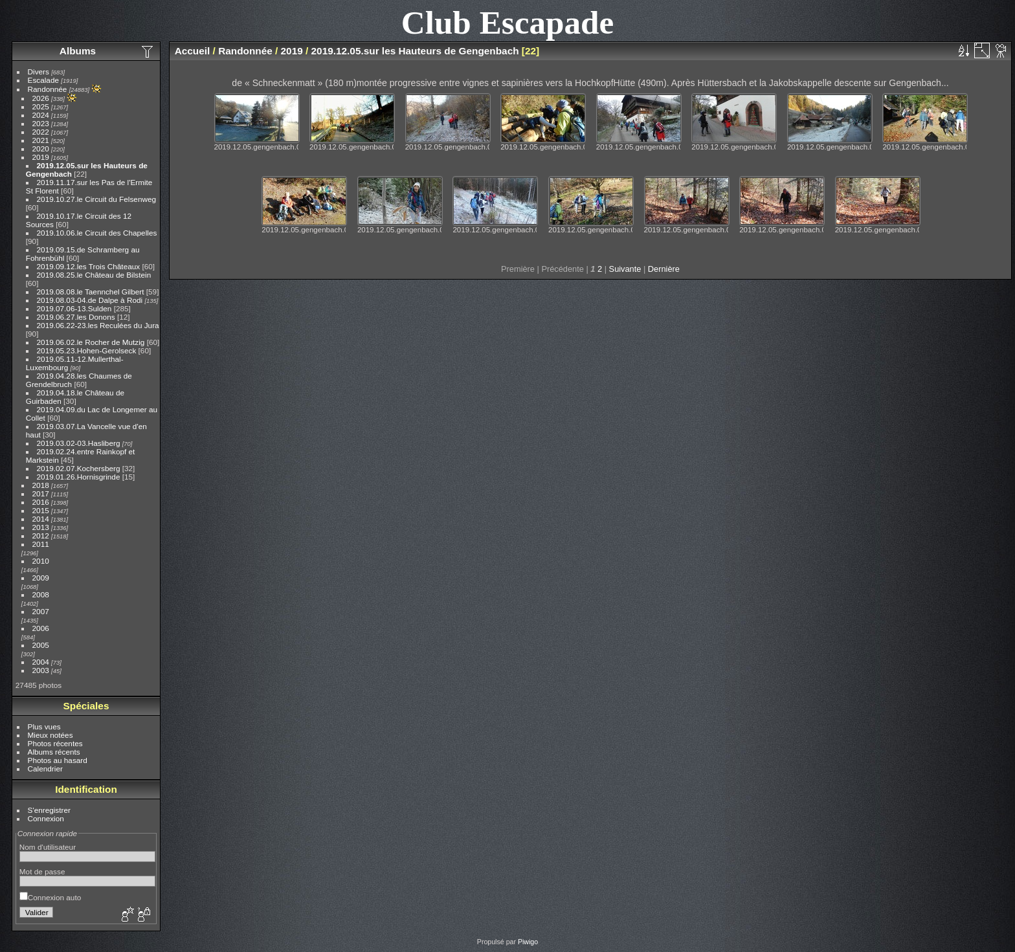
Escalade (43, 80)
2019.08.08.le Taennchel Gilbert (90, 291)
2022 (40, 131)
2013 (40, 527)
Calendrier (45, 768)
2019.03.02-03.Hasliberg (78, 443)
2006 (40, 628)
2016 (40, 502)
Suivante (625, 269)
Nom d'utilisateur (47, 847)
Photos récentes (55, 743)
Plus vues (44, 726)
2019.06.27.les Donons (76, 317)
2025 (40, 106)
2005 (40, 645)
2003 (40, 670)
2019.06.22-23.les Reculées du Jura (98, 325)
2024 (40, 115)
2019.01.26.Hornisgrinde (78, 476)
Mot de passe (42, 871)
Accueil (192, 50)
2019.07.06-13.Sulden (74, 308)
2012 (40, 535)
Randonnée (47, 89)
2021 (40, 140)
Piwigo (528, 942)
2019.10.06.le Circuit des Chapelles (97, 232)
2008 (40, 594)
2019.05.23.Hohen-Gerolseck (87, 350)
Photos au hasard (57, 760)
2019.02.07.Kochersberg (78, 468)
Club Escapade (507, 22)
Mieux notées (50, 735)
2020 (40, 148)
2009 (40, 577)
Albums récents (54, 751)
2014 (40, 519)
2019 (40, 157)
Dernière (664, 269)
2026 (40, 98)
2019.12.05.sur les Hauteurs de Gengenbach (415, 50)
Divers (38, 71)
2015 (40, 510)
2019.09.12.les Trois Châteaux (88, 266)
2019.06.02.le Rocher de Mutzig (91, 342)
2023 (40, 123)
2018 (40, 485)
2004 (40, 662)
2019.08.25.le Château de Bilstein (94, 275)
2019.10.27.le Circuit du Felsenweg (96, 199)
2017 (40, 493)
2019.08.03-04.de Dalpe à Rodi (90, 300)
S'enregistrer (49, 810)
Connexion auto (50, 897)
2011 (40, 544)
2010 (40, 561)
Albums (78, 50)
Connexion (46, 818)
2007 (40, 611)
